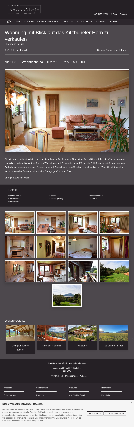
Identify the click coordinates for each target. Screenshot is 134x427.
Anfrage (114, 14)
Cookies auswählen (115, 413)
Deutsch (124, 14)
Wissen (101, 22)
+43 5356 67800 (69, 376)
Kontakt (116, 22)
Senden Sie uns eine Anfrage (113, 50)
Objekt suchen (24, 22)
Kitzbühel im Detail (77, 395)
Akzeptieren (95, 413)
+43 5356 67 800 (101, 14)
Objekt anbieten (47, 22)
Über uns (68, 22)
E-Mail (55, 376)
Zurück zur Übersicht (16, 50)
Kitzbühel (84, 22)
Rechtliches (106, 395)
